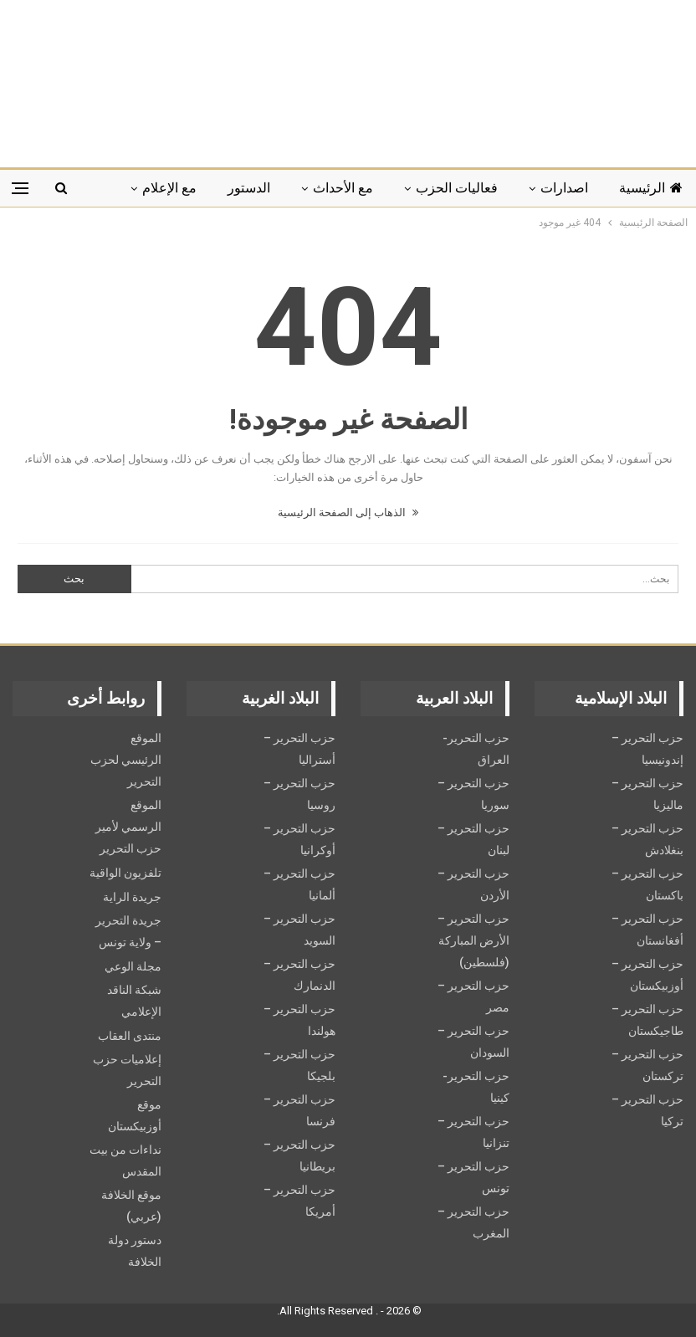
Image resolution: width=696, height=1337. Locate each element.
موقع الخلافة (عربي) (131, 1205)
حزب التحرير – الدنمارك (299, 974)
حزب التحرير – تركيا (647, 1110)
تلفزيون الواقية (125, 872)
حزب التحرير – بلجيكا (299, 1065)
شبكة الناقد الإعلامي (134, 1000)
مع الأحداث (343, 188)
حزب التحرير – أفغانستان (647, 929)
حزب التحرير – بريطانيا (299, 1155)
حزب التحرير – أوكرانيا (299, 839)
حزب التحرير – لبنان (473, 839)
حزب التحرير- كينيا (476, 1086)
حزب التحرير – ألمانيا (299, 884)
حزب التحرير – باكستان (647, 884)
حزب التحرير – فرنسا (299, 1110)
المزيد (180, 188)
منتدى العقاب (129, 1035)
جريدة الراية (132, 897)
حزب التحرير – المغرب (473, 1222)
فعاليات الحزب (457, 188)
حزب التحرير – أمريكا (299, 1200)
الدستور (249, 188)
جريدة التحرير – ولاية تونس (128, 931)
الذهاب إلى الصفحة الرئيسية (348, 512)
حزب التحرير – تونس (473, 1177)
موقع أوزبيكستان (134, 1115)
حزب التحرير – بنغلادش (647, 839)
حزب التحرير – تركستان (647, 1065)
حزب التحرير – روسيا (299, 794)
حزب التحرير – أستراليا (299, 748)
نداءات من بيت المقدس (125, 1160)
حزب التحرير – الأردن (473, 884)
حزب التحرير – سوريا (473, 794)
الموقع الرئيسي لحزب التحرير (125, 759)
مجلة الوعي (133, 966)
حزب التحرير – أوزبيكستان (647, 974)
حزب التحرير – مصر (473, 996)
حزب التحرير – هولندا (299, 1019)
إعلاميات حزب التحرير (127, 1070)
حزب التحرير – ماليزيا (647, 794)
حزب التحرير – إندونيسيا (647, 748)
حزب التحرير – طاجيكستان (647, 1019)
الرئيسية (651, 188)
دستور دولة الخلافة (134, 1250)
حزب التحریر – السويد (299, 929)
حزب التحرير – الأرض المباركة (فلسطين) (473, 940)
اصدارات (564, 188)
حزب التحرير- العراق (476, 748)
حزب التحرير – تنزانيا (473, 1132)
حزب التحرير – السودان (473, 1041)
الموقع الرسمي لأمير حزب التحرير (128, 826)
